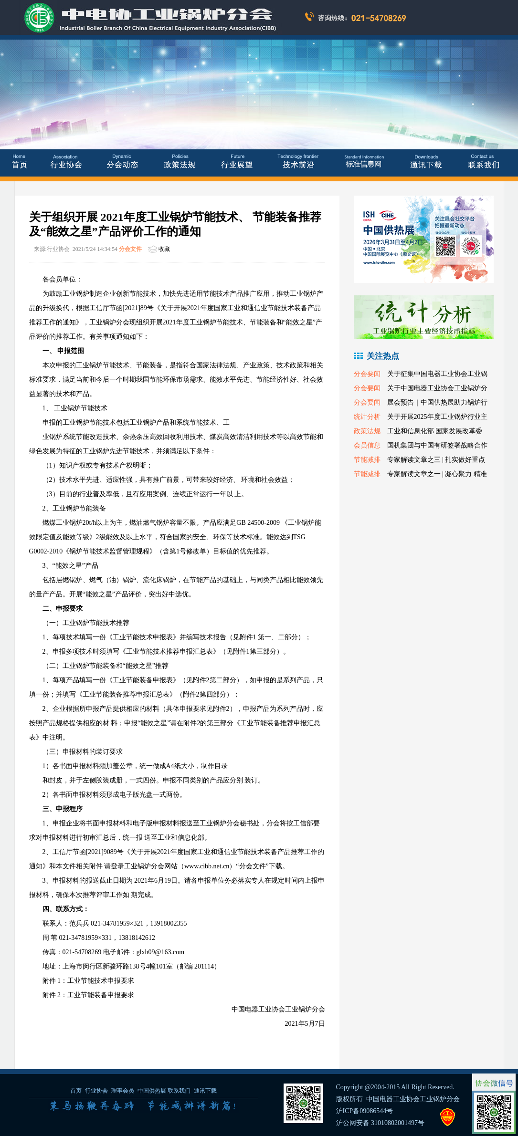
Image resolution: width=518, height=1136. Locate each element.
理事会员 (123, 1090)
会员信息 (367, 445)
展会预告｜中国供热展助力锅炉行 (437, 402)
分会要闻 (367, 373)
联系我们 (179, 1090)
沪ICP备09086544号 (364, 1111)
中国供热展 (151, 1090)
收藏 (164, 249)
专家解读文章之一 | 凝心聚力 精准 (437, 474)
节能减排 (367, 459)
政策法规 (367, 431)
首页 (76, 1090)
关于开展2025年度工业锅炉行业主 (437, 416)
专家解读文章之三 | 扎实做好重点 (436, 459)
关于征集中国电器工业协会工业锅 (437, 373)
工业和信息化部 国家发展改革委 (435, 431)
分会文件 (130, 249)
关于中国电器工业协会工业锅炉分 (437, 388)
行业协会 (96, 1090)
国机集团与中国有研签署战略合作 (437, 445)
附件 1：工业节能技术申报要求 (88, 980)
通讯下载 (205, 1090)
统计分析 (367, 416)
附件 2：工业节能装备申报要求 (88, 995)
